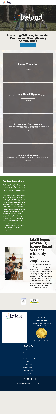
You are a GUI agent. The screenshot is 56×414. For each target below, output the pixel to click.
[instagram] (24, 379)
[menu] (53, 2)
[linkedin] (32, 379)
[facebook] (20, 379)
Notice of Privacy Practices (41, 341)
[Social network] (36, 379)
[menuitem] (28, 349)
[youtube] (28, 379)
